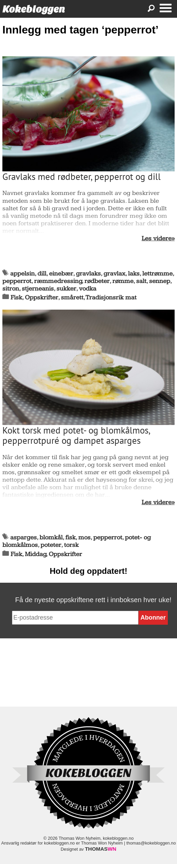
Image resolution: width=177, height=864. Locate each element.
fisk (70, 537)
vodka (87, 289)
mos (84, 537)
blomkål (51, 537)
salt (141, 281)
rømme (122, 281)
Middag (35, 554)
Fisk (16, 297)
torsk (71, 545)
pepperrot (16, 281)
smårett (72, 297)
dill (41, 274)
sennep (159, 281)
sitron (10, 289)
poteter (51, 545)
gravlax (114, 274)
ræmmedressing (58, 281)
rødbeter (97, 281)
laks (134, 274)
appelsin (22, 274)
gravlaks (88, 274)
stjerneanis (38, 289)
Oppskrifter (41, 297)
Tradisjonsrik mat (111, 297)
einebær (61, 274)
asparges (23, 537)
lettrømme (157, 274)
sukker (66, 289)
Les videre (157, 238)
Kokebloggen (33, 9)
